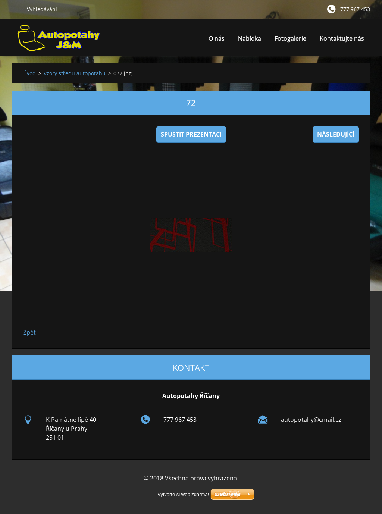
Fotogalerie (290, 38)
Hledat (16, 9)
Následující (335, 134)
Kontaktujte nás (342, 38)
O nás (217, 38)
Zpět (29, 332)
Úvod (29, 73)
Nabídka (249, 40)
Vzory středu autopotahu (75, 73)
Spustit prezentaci (191, 134)
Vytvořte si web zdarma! (183, 494)
